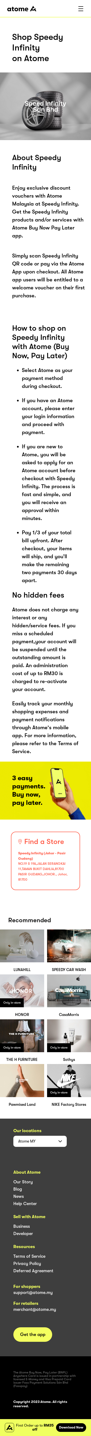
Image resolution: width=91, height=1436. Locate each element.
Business (21, 1226)
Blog (17, 1189)
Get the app (32, 1334)
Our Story (23, 1181)
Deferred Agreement (33, 1270)
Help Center (25, 1203)
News (18, 1196)
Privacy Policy (27, 1263)
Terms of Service (29, 1256)
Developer (23, 1233)
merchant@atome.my (34, 1309)
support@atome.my (33, 1292)
